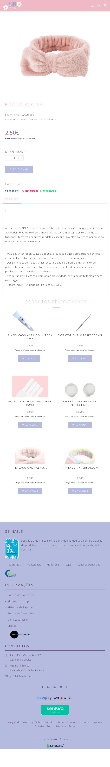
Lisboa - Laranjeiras (91, 722)
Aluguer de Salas (18, 722)
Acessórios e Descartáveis (38, 119)
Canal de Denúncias (88, 564)
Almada (49, 722)
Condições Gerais (17, 619)
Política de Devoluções (20, 613)
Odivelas (40, 726)
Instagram (30, 190)
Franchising (53, 564)
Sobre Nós (15, 564)
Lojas (69, 564)
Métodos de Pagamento (20, 607)
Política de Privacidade (20, 595)
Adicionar (19, 169)
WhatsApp (48, 190)
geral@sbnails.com (20, 676)
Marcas (10, 625)
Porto (50, 726)
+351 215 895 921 (20, 665)
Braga (72, 726)
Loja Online (36, 722)
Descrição (12, 199)
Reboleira (61, 726)
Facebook (12, 190)
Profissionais (34, 564)
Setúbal (60, 722)
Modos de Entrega (17, 601)
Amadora (72, 722)
